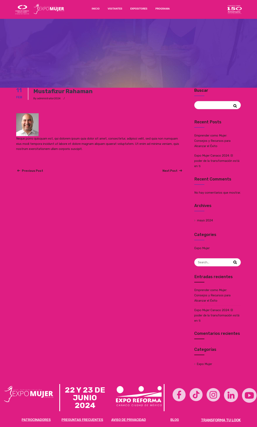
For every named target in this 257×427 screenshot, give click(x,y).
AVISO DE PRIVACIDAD (128, 420)
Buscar (201, 90)
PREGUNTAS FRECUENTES (82, 420)
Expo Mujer (202, 248)
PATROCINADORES (36, 420)
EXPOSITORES (138, 8)
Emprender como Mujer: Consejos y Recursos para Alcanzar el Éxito (212, 141)
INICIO (96, 8)
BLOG (174, 420)
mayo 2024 (205, 220)
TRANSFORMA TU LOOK (221, 420)
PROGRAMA (162, 8)
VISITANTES (115, 8)
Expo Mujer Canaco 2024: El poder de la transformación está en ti (216, 161)
